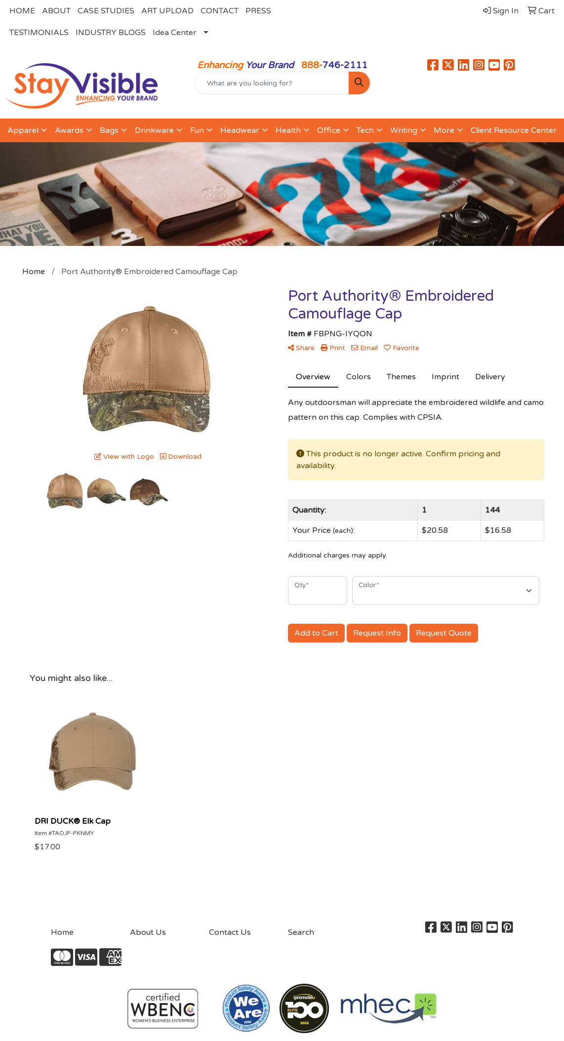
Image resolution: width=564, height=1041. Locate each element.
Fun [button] (197, 130)
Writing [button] (403, 130)
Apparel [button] (23, 130)
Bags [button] (109, 130)
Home (62, 932)
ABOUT (56, 11)
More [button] (444, 130)
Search (301, 932)
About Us (148, 932)
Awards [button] (69, 130)
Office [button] (328, 130)
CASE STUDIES (106, 11)
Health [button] (288, 130)
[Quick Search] (272, 83)
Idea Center (175, 33)
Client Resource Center (514, 130)
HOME (22, 11)
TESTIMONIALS (39, 33)
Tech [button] (365, 130)
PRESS (258, 11)
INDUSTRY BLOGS (111, 33)
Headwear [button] (239, 130)
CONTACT (220, 11)
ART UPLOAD (167, 11)
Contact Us (230, 932)
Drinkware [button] (154, 130)
